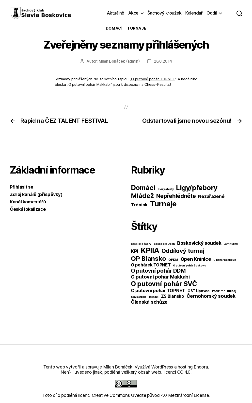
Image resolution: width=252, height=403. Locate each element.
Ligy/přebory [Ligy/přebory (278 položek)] (197, 188)
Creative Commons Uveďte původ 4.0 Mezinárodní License (150, 395)
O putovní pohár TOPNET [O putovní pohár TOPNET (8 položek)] (158, 290)
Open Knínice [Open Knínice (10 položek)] (196, 259)
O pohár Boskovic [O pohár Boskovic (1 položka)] (224, 260)
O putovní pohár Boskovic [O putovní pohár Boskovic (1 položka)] (189, 265)
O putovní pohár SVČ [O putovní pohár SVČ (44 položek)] (164, 284)
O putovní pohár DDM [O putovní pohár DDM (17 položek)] (158, 270)
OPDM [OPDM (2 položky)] (173, 260)
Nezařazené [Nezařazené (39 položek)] (211, 196)
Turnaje (136, 28)
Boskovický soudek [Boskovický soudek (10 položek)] (199, 243)
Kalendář (194, 13)
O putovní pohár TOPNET (153, 79)
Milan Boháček (118, 366)
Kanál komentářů (28, 201)
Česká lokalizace (28, 209)
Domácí (114, 28)
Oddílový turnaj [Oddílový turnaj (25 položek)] (182, 250)
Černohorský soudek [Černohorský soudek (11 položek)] (211, 296)
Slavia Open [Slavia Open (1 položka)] (138, 296)
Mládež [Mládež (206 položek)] (142, 195)
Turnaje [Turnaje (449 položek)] (163, 203)
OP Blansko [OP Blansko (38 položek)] (148, 258)
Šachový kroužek (164, 13)
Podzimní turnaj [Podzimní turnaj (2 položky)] (224, 291)
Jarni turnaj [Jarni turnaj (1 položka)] (231, 243)
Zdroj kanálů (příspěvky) (36, 194)
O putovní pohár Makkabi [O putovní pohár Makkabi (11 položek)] (160, 277)
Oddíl (211, 13)
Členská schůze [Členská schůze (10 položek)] (149, 302)
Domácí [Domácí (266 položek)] (143, 188)
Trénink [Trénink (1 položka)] (153, 296)
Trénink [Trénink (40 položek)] (139, 204)
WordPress (162, 366)
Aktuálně (115, 13)
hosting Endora (193, 366)
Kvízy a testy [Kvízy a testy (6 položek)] (166, 189)
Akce (133, 13)
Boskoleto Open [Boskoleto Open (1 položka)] (164, 243)
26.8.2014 (163, 61)
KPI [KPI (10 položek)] (134, 251)
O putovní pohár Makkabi (89, 84)
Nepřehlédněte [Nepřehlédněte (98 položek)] (176, 196)
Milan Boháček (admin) (119, 61)
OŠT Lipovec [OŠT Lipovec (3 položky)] (198, 291)
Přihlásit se (21, 187)
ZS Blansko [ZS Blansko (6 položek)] (172, 296)
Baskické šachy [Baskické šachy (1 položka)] (141, 243)
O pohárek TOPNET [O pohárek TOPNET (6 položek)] (151, 264)
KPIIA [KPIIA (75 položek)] (150, 250)
